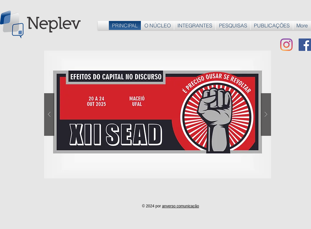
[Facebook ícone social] (305, 44)
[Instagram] (286, 44)
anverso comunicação (180, 206)
